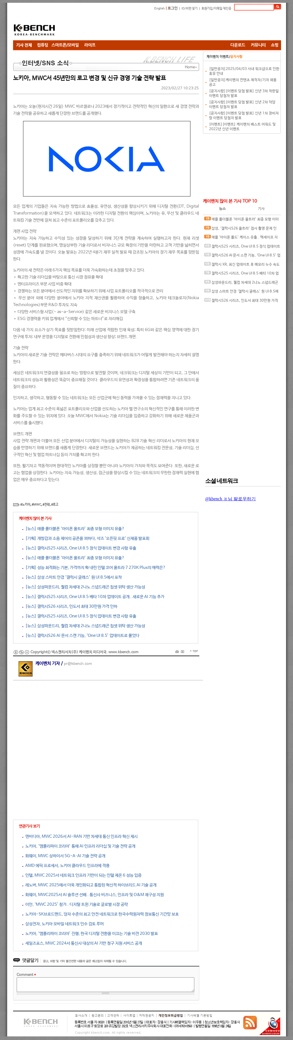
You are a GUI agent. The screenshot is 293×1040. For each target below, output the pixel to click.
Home (190, 67)
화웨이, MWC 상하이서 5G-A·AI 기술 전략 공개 (63, 856)
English (159, 8)
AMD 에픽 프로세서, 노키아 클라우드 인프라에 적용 (66, 865)
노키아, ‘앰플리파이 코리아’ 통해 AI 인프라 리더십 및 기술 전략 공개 (78, 846)
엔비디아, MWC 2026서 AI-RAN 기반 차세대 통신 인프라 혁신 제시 (80, 836)
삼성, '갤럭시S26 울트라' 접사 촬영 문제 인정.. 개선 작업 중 (240, 229)
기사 (261, 209)
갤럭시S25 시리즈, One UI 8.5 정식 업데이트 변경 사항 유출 (242, 247)
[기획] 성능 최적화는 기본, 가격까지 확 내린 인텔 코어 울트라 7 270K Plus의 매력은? (94, 567)
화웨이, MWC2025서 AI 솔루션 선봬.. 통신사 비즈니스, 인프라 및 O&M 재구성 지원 (93, 894)
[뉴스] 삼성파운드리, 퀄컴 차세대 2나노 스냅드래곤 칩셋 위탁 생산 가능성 (83, 587)
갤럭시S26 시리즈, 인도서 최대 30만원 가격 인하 (241, 302)
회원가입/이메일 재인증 (216, 8)
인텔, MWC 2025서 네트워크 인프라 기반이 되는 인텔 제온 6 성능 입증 (81, 875)
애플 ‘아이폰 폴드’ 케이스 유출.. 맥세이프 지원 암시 (241, 238)
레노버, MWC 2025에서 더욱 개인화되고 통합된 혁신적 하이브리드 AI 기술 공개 (89, 885)
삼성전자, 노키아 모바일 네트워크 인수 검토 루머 (63, 924)
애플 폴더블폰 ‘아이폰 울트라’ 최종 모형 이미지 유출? (241, 220)
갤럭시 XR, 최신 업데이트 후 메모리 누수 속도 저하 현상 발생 (242, 265)
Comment (26, 975)
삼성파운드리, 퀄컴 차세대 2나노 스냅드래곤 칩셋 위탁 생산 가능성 (241, 283)
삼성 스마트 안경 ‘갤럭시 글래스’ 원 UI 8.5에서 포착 (241, 292)
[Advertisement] (180, 26)
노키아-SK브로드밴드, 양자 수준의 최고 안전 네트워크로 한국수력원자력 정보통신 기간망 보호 (100, 914)
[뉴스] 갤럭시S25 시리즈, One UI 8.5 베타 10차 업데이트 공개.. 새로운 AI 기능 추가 (93, 596)
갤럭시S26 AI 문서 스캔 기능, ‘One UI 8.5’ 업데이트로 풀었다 (242, 256)
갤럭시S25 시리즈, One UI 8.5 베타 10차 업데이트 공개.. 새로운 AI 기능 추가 (241, 274)
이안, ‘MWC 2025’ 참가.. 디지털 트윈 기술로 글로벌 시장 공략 (75, 904)
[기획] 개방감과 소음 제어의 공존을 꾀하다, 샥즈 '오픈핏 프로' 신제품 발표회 (85, 538)
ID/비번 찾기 (190, 8)
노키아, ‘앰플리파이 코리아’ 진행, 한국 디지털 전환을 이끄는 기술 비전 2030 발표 (90, 933)
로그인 (173, 8)
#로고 (54, 504)
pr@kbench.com (78, 664)
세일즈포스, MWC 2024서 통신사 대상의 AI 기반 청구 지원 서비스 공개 (82, 943)
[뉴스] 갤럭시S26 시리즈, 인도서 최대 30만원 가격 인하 (69, 606)
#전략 (46, 504)
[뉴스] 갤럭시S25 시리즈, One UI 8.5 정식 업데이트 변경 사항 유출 (79, 548)
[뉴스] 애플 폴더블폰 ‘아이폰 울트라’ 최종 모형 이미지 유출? (73, 528)
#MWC (36, 504)
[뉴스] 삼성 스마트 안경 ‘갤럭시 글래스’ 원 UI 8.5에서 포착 (72, 577)
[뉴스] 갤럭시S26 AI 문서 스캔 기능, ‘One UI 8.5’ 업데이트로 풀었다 (80, 635)
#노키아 (25, 504)
